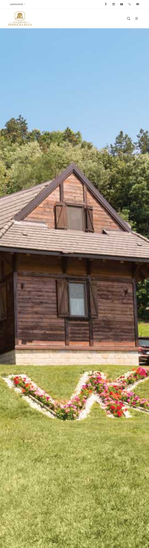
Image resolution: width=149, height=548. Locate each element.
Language (17, 4)
